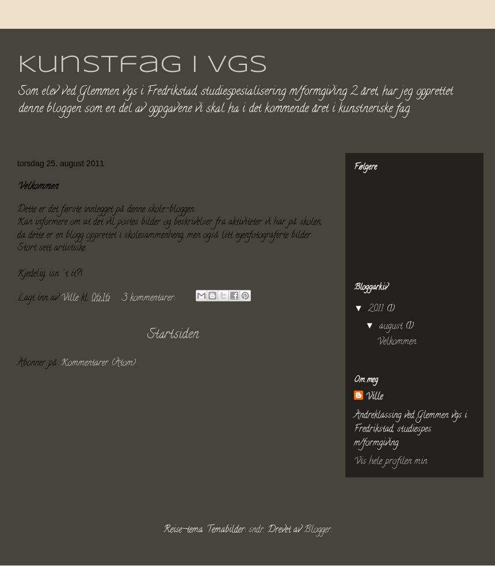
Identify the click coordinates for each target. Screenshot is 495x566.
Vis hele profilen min (390, 462)
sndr (256, 530)
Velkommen (37, 187)
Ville (374, 397)
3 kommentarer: (150, 298)
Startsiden (173, 335)
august (392, 327)
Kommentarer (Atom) (98, 363)
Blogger (317, 530)
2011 (377, 309)
